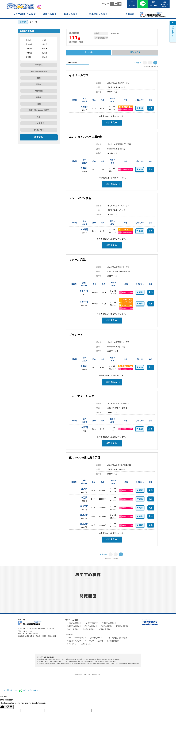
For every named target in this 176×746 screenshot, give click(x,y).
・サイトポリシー (71, 644)
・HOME (68, 638)
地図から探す (134, 52)
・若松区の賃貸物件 (90, 626)
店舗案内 (129, 14)
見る (150, 108)
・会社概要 (100, 641)
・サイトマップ (88, 641)
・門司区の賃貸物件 (122, 626)
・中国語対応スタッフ (73, 641)
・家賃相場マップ (80, 638)
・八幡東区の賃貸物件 (108, 623)
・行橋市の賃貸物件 (72, 629)
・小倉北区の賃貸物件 (73, 623)
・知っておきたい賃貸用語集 (117, 638)
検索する (38, 137)
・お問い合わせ (85, 644)
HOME (23, 22)
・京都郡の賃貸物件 (88, 629)
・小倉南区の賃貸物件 (90, 623)
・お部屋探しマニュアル (96, 638)
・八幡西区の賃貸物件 (73, 626)
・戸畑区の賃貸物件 (106, 626)
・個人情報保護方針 (112, 641)
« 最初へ (137, 63)
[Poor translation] (9, 707)
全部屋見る (111, 122)
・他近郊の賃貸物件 (104, 629)
